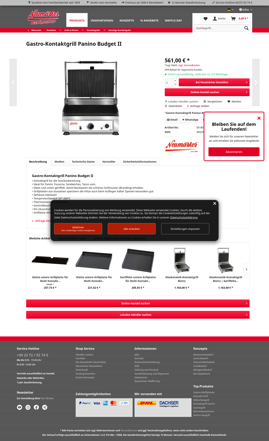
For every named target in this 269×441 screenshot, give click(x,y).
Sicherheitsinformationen (139, 161)
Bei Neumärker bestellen (222, 81)
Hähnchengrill (201, 400)
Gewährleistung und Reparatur (151, 373)
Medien (59, 161)
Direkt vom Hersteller (103, 2)
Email (172, 119)
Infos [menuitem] (244, 9)
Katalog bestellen (85, 373)
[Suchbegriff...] (222, 28)
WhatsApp (190, 119)
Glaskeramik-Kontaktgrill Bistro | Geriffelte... (225, 279)
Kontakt (138, 358)
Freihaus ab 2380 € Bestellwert (144, 2)
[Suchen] (246, 28)
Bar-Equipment (201, 373)
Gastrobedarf (200, 358)
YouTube (80, 358)
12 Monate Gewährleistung (188, 2)
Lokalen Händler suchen (182, 101)
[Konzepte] (126, 20)
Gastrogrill (199, 407)
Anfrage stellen (198, 106)
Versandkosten (128, 430)
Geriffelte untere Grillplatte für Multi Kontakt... (138, 279)
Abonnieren (234, 152)
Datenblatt (174, 106)
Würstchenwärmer (203, 411)
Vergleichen (213, 101)
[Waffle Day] (173, 20)
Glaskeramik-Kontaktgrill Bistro (181, 279)
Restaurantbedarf (203, 354)
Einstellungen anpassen (185, 229)
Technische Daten (83, 161)
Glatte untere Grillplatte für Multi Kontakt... (50, 279)
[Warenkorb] (239, 18)
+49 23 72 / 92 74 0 (32, 355)
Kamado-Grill (200, 396)
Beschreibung (38, 161)
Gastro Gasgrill (201, 415)
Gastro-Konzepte (85, 377)
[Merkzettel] (206, 18)
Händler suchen (84, 354)
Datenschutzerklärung (147, 362)
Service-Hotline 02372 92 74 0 (234, 2)
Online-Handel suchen (219, 91)
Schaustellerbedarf (203, 362)
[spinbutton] (169, 82)
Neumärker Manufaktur (89, 366)
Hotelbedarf (200, 366)
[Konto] (219, 18)
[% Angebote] (149, 20)
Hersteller (108, 161)
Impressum (140, 377)
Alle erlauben (132, 229)
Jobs (136, 354)
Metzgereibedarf (202, 369)
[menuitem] (77, 20)
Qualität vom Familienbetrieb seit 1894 (56, 2)
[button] (175, 81)
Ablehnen (78, 229)
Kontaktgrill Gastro (204, 403)
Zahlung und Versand (146, 369)
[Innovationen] (102, 20)
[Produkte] (77, 20)
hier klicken (47, 398)
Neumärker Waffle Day (147, 381)
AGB (136, 366)
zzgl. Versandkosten (189, 65)
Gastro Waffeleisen (203, 392)
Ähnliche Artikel (39, 238)
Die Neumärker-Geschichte (91, 362)
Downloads (82, 369)
